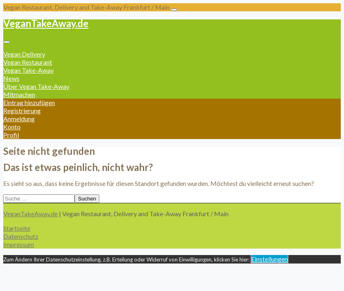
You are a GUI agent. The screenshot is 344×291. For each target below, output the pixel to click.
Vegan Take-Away (28, 70)
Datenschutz (20, 236)
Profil (11, 135)
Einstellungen (269, 259)
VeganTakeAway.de (45, 23)
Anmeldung (19, 118)
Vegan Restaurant (27, 62)
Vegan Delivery (24, 54)
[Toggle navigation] (174, 9)
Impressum (18, 244)
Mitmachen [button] (19, 94)
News (11, 78)
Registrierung (22, 110)
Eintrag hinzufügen (29, 102)
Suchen (87, 199)
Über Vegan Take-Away (36, 86)
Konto (12, 127)
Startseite (16, 228)
